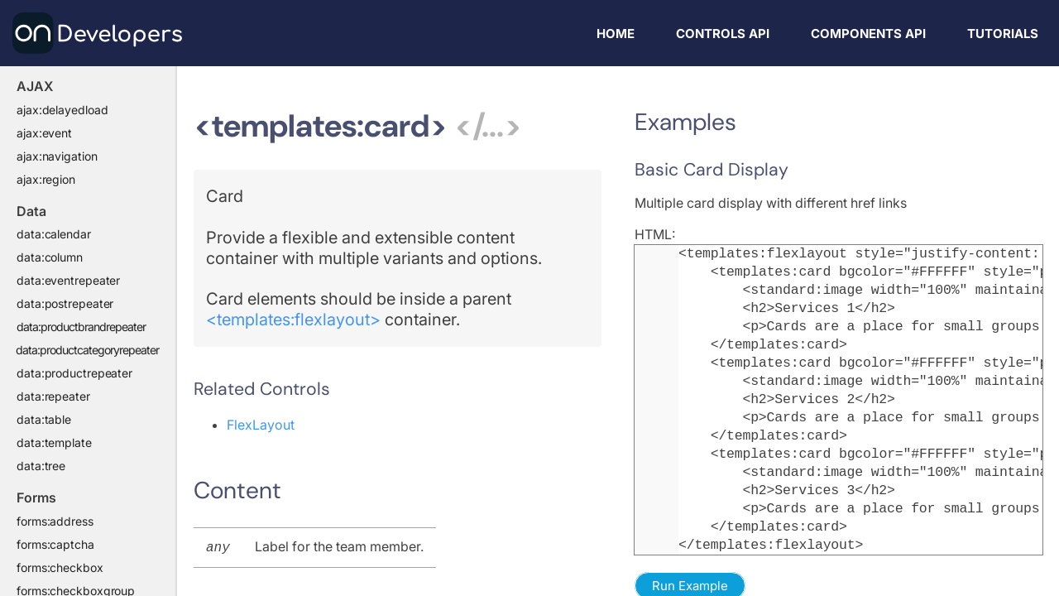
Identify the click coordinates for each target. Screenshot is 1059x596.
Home (616, 33)
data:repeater (53, 396)
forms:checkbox (60, 567)
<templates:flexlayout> (293, 319)
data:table (44, 419)
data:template (54, 442)
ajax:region (46, 179)
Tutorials (1002, 33)
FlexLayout (261, 424)
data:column (50, 257)
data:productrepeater (74, 373)
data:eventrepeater (68, 280)
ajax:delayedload (62, 110)
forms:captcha (55, 544)
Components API (868, 33)
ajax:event (44, 133)
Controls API (722, 33)
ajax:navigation (57, 156)
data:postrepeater (65, 303)
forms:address (55, 521)
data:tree (41, 466)
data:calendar (54, 234)
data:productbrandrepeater (81, 327)
